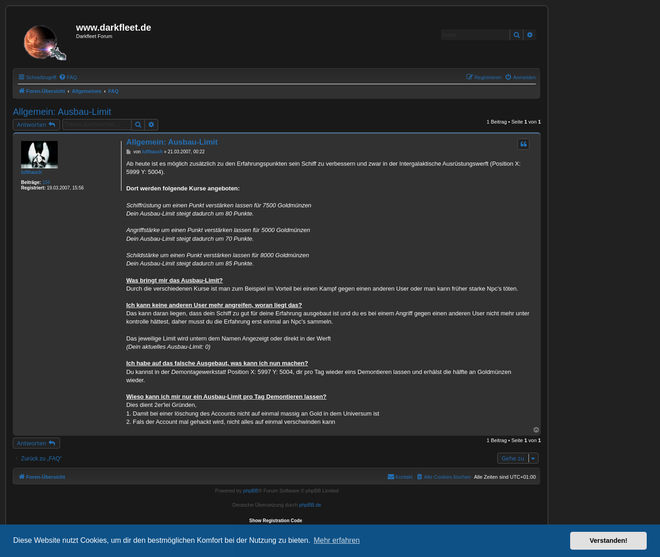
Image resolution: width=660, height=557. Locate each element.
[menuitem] (68, 77)
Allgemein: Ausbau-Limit (62, 112)
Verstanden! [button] (608, 540)
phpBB (250, 490)
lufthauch (31, 172)
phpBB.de (310, 505)
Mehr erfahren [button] (337, 540)
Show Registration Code (275, 520)
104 (46, 182)
